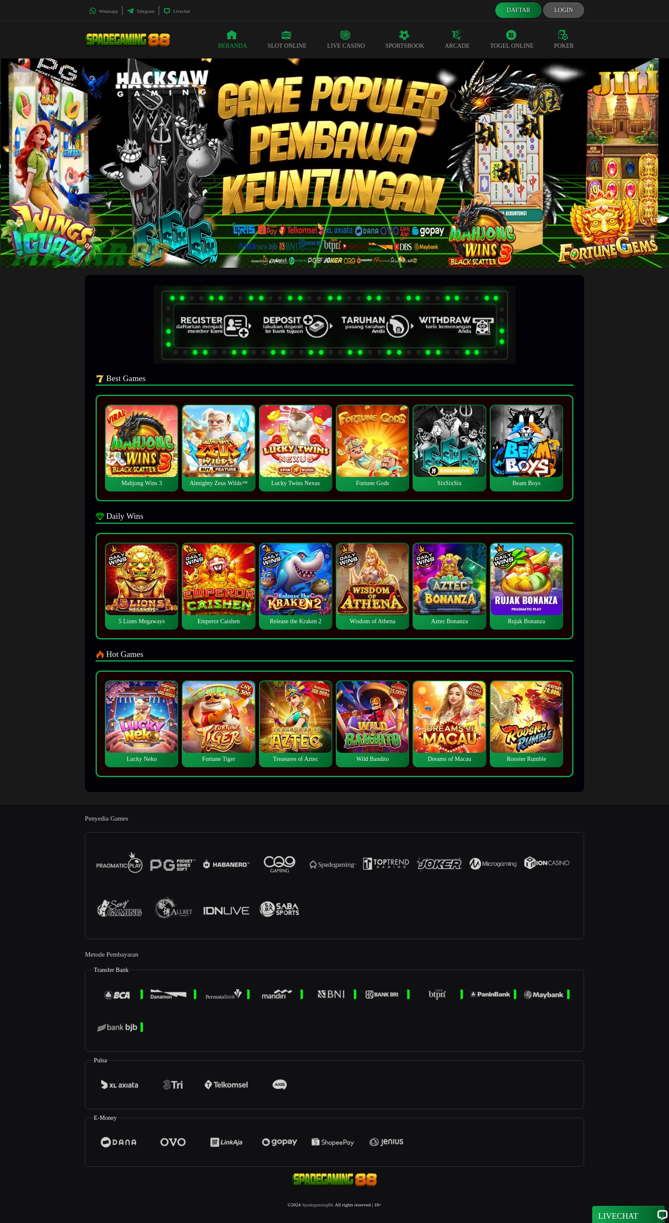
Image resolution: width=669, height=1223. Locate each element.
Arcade (457, 39)
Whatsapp (103, 11)
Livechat (176, 11)
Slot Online (287, 39)
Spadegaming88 (317, 1204)
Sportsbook (404, 39)
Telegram (140, 11)
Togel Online (512, 39)
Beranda (232, 39)
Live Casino (346, 39)
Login (563, 10)
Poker (564, 39)
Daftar (518, 10)
